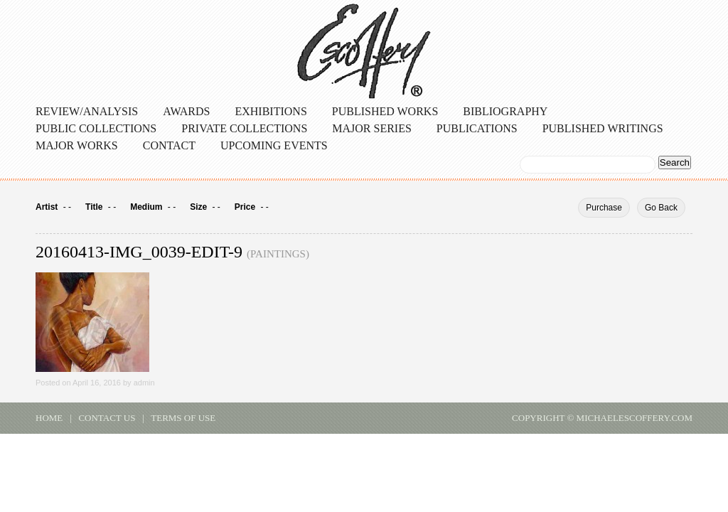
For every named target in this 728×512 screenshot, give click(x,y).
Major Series (372, 128)
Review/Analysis (87, 111)
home (49, 417)
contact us (106, 417)
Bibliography (505, 111)
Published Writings (602, 128)
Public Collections (96, 128)
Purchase (604, 208)
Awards (186, 111)
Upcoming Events (274, 145)
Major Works (77, 145)
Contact (169, 145)
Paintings (278, 254)
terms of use (183, 417)
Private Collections (244, 128)
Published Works (385, 111)
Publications (477, 128)
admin (144, 382)
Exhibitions (270, 111)
